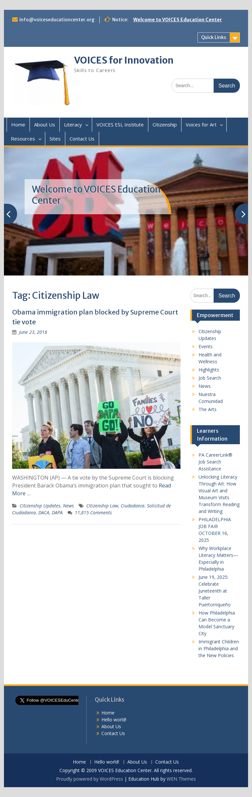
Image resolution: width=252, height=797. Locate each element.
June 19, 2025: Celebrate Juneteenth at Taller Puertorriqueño (215, 591)
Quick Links (213, 37)
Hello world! (113, 719)
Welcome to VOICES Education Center (177, 20)
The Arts (208, 409)
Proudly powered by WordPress (89, 779)
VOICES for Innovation (124, 60)
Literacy (73, 124)
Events (206, 346)
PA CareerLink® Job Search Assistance (215, 462)
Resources (23, 138)
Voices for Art (201, 124)
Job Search (210, 378)
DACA (43, 512)
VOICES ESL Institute (120, 124)
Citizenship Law (102, 506)
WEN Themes (181, 779)
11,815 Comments (93, 512)
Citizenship (165, 124)
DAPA (57, 512)
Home (18, 124)
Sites (55, 138)
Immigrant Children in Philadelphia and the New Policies (219, 648)
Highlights (209, 370)
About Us (44, 124)
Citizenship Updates (40, 506)
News (68, 506)
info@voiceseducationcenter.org (56, 20)
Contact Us (82, 138)
